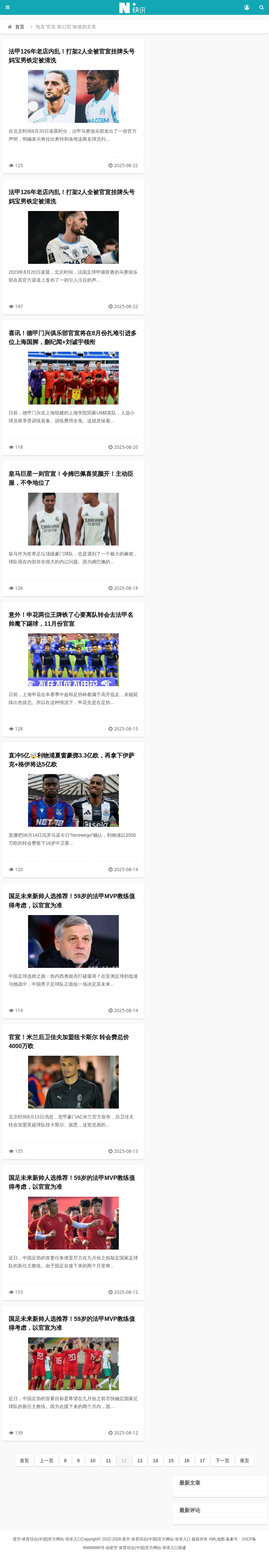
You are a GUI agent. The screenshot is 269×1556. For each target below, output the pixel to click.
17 (202, 1460)
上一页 (46, 1460)
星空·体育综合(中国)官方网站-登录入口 (47, 1539)
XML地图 (217, 1539)
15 (171, 1460)
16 (186, 1460)
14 (155, 1460)
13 (140, 1460)
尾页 (244, 1460)
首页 (19, 26)
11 (108, 1460)
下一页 (222, 1460)
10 (92, 1460)
